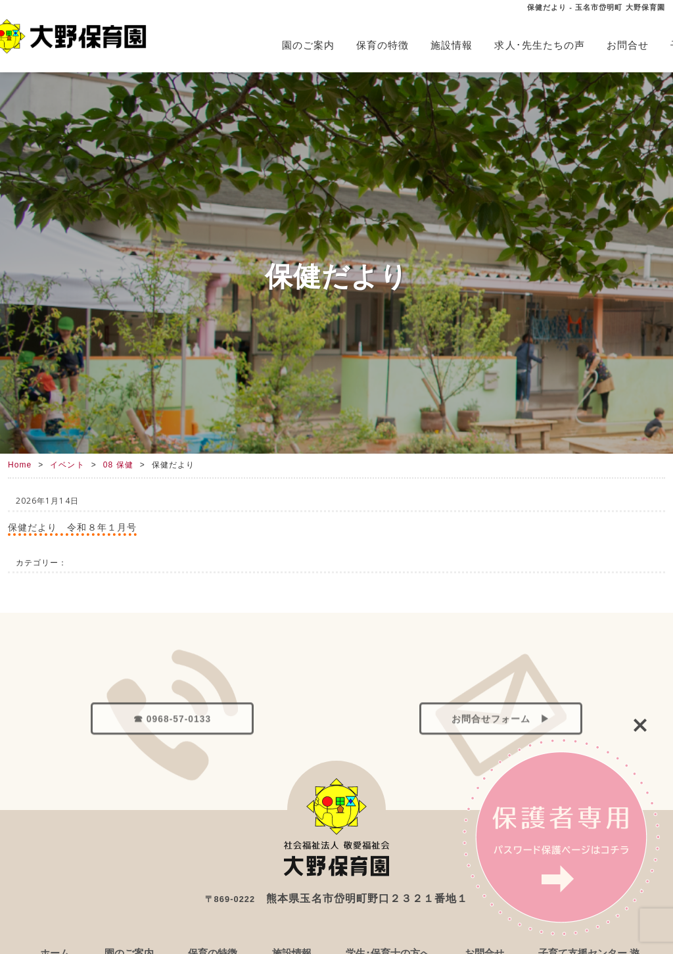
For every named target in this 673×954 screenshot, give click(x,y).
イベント (67, 464)
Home (20, 464)
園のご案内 (308, 45)
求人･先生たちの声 (539, 45)
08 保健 (118, 464)
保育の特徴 (382, 45)
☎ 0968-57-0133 (172, 746)
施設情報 (451, 45)
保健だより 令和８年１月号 (72, 527)
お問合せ (628, 45)
